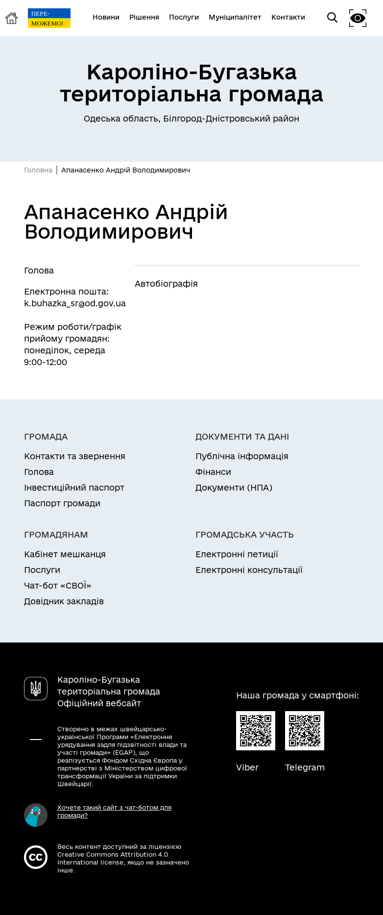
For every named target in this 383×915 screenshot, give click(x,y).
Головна (38, 170)
